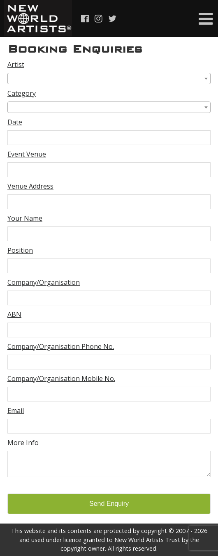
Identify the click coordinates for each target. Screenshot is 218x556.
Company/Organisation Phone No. (60, 346)
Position (20, 250)
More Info (23, 442)
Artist (15, 64)
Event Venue (26, 154)
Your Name (24, 218)
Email (15, 410)
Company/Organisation (43, 282)
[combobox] (109, 78)
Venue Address (30, 186)
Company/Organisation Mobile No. (61, 378)
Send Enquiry (109, 503)
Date (14, 122)
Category (21, 93)
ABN (14, 314)
